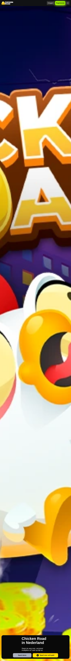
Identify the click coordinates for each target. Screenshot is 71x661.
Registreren (60, 3)
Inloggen (50, 3)
